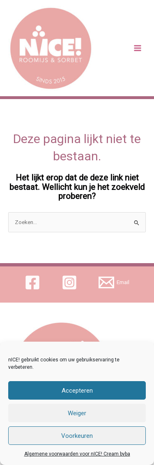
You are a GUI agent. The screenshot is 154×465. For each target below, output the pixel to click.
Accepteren (77, 390)
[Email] (113, 282)
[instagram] (71, 282)
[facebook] (34, 282)
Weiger (77, 413)
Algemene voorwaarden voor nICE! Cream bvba (77, 454)
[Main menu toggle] (138, 48)
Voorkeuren (77, 436)
